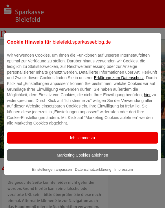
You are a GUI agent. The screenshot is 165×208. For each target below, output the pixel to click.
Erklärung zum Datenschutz (119, 81)
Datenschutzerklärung (93, 173)
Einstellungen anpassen (52, 173)
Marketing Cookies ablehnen (82, 159)
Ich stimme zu (82, 142)
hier (147, 98)
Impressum (123, 173)
